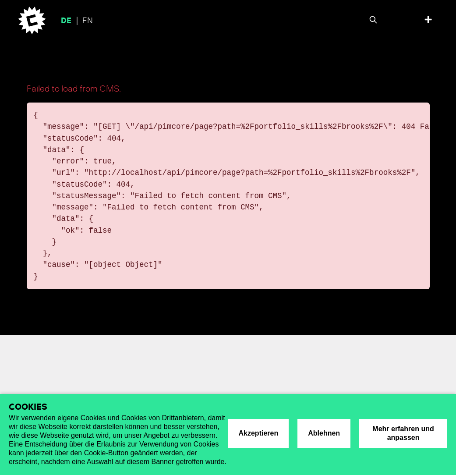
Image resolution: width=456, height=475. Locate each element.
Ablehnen (324, 433)
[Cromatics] (29, 20)
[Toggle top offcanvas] (428, 20)
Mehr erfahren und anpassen (403, 433)
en (88, 21)
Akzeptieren (259, 433)
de (67, 21)
